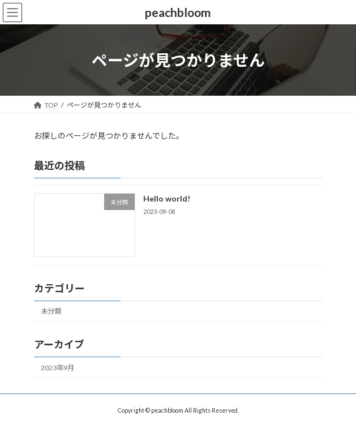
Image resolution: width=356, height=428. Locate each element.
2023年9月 (57, 367)
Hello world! (166, 199)
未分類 (51, 311)
